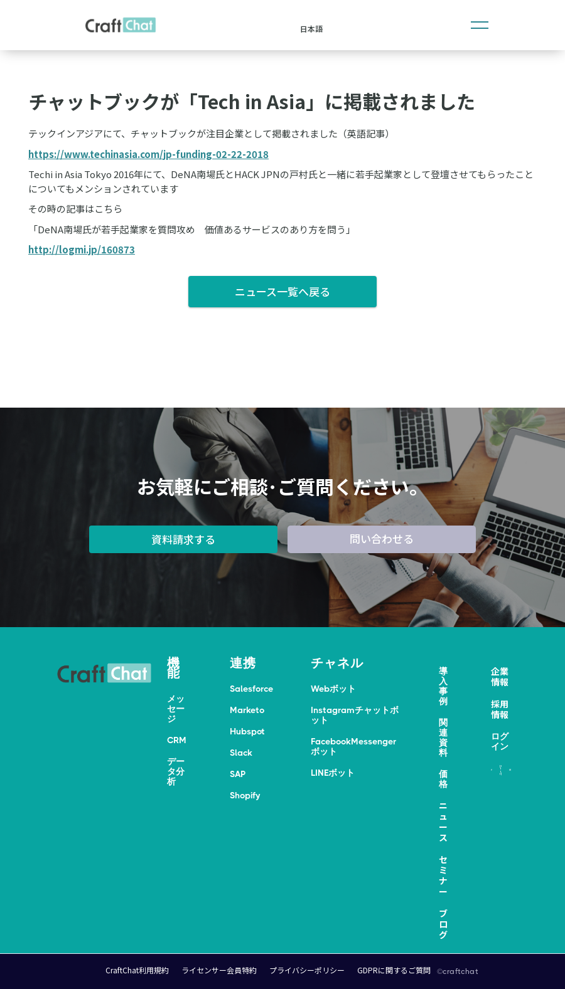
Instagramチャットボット (355, 715)
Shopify (245, 795)
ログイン (499, 741)
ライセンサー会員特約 (219, 970)
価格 (443, 779)
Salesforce (251, 689)
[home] (120, 25)
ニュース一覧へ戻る (282, 291)
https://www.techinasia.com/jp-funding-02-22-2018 (148, 154)
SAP (237, 774)
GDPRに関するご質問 (394, 970)
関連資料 (443, 737)
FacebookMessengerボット (353, 746)
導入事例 (443, 686)
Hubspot (247, 731)
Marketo (247, 710)
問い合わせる (382, 538)
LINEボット (333, 773)
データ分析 (176, 771)
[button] (479, 25)
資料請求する (183, 539)
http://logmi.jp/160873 (81, 249)
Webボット (333, 689)
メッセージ (176, 709)
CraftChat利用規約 (137, 970)
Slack (241, 753)
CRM (176, 740)
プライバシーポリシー (307, 970)
